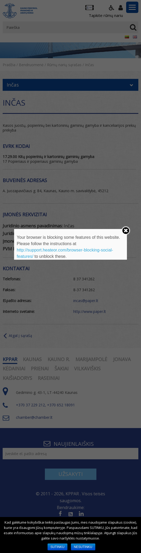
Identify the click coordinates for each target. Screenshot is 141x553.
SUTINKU (57, 547)
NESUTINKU (83, 547)
